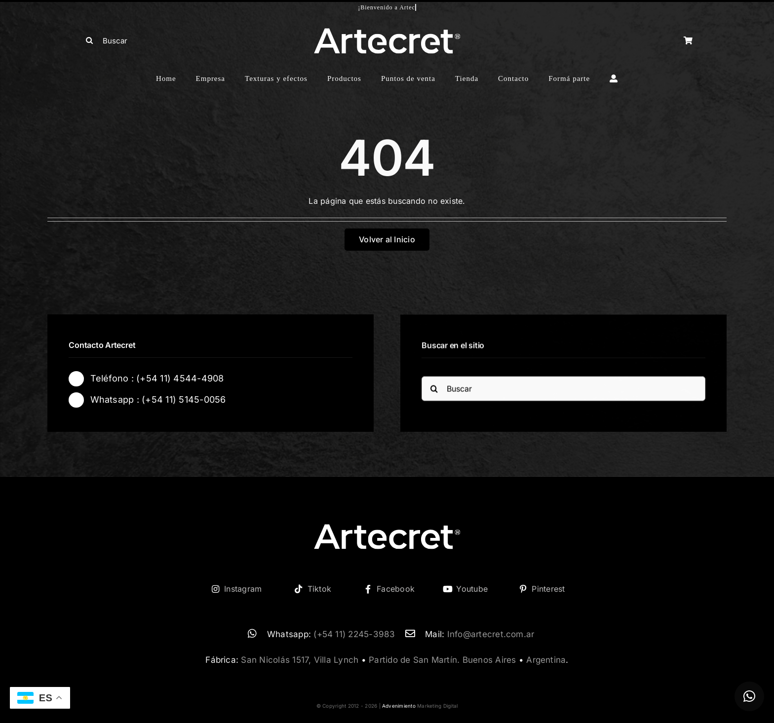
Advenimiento (399, 706)
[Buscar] (154, 40)
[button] (749, 696)
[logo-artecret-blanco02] (387, 31)
